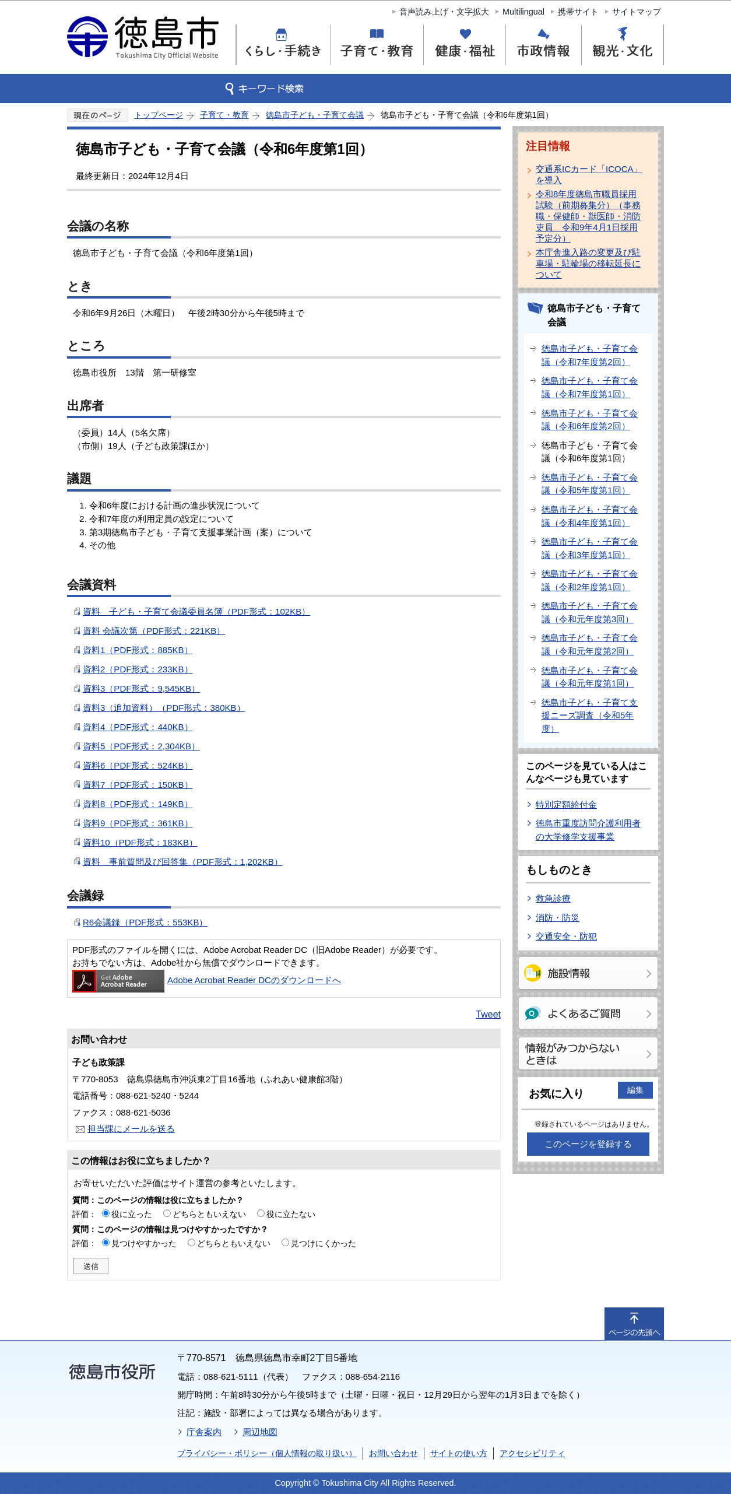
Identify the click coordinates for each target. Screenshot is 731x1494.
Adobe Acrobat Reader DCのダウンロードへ (206, 980)
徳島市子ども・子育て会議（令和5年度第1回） (590, 484)
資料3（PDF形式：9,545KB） (141, 688)
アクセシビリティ (532, 1453)
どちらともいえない (209, 1214)
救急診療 (553, 898)
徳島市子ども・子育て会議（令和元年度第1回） (590, 677)
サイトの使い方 (458, 1453)
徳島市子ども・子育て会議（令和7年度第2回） (590, 355)
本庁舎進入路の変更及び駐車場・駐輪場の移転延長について (588, 263)
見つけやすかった (144, 1243)
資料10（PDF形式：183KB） (140, 842)
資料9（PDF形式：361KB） (138, 823)
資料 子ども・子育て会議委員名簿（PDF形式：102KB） (196, 611)
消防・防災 (557, 918)
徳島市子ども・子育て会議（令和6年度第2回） (590, 420)
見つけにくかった (323, 1243)
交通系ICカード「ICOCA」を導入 (589, 174)
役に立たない (290, 1214)
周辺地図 (260, 1432)
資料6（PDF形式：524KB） (138, 765)
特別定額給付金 (566, 804)
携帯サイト (578, 11)
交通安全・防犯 (566, 936)
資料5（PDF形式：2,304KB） (141, 746)
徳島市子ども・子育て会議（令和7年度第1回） (590, 387)
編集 (635, 1090)
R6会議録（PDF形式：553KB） (145, 922)
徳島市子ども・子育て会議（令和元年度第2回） (590, 644)
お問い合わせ (393, 1453)
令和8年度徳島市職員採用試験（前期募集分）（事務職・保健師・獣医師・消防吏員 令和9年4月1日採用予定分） (588, 216)
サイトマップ (636, 11)
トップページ (158, 115)
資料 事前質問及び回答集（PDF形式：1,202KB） (183, 862)
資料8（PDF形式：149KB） (138, 804)
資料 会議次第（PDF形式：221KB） (154, 631)
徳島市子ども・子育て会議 (315, 115)
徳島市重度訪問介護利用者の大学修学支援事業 (588, 829)
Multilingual (523, 11)
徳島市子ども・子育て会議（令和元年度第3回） (590, 612)
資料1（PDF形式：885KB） (138, 650)
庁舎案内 (204, 1432)
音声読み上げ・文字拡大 (444, 11)
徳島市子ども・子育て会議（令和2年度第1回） (590, 580)
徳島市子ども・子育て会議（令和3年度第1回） (590, 548)
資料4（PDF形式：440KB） (138, 727)
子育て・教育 (224, 115)
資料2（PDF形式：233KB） (138, 669)
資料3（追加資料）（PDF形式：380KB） (164, 708)
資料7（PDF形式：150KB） (138, 785)
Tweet (488, 1014)
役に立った (131, 1214)
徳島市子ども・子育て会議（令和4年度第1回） (590, 516)
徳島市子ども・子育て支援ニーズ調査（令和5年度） (590, 715)
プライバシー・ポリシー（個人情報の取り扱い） (267, 1453)
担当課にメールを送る (131, 1129)
